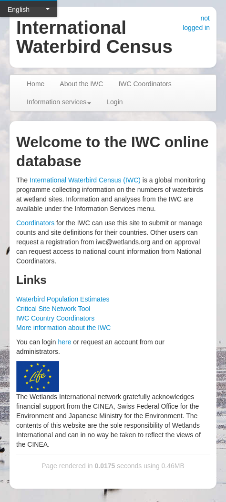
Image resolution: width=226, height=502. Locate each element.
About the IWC (81, 84)
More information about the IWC (63, 327)
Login (114, 102)
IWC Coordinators (144, 84)
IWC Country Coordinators (55, 318)
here (64, 342)
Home (35, 84)
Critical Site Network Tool (53, 308)
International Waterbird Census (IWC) (85, 180)
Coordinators (35, 223)
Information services (59, 102)
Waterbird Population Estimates (63, 299)
